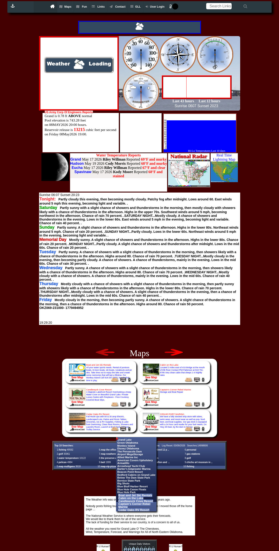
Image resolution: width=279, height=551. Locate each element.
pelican (63, 462)
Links (98, 6)
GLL (135, 6)
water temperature (69, 458)
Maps (65, 6)
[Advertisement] (139, 336)
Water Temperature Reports (118, 155)
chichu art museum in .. (199, 462)
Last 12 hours (209, 101)
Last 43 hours (183, 101)
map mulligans (67, 466)
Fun (81, 6)
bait (103, 462)
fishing (62, 449)
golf (61, 454)
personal (191, 449)
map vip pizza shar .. (112, 466)
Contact (118, 6)
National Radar (188, 156)
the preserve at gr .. (111, 458)
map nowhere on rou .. (113, 454)
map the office (109, 449)
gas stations (193, 454)
